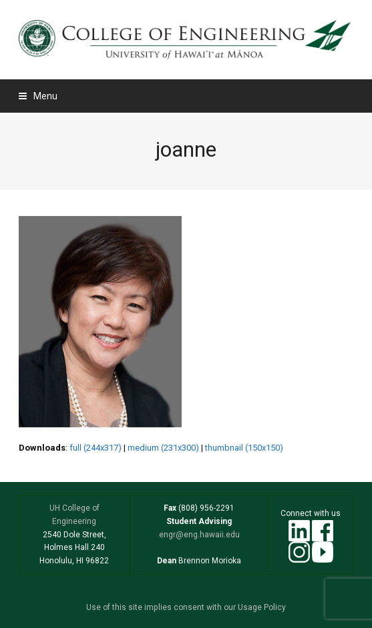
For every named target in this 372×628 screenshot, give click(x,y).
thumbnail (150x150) (244, 448)
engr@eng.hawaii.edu (199, 534)
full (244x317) (95, 448)
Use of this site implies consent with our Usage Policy (186, 607)
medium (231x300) (163, 448)
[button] (38, 96)
